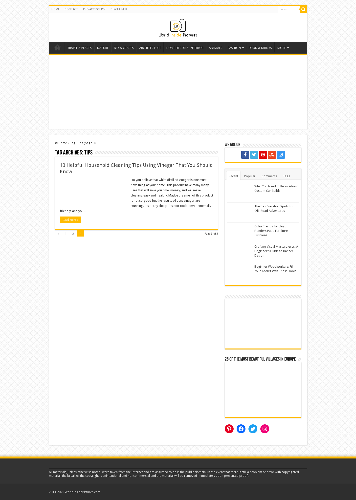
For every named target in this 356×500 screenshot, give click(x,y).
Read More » (70, 219)
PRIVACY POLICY (94, 9)
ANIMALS (215, 48)
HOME (55, 9)
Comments (269, 176)
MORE (281, 48)
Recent (233, 176)
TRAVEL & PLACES (79, 48)
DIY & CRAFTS (124, 48)
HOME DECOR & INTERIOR (184, 48)
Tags (286, 176)
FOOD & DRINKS (260, 48)
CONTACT (71, 9)
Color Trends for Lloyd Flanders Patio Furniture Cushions (271, 230)
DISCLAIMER (119, 9)
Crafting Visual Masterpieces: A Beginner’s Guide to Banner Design (276, 251)
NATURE (103, 48)
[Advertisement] (178, 92)
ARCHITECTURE (150, 48)
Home (57, 47)
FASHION (234, 48)
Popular (249, 176)
